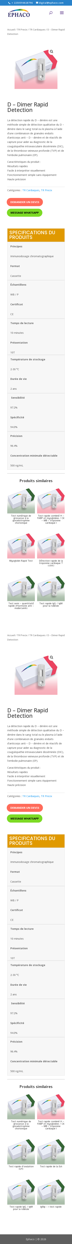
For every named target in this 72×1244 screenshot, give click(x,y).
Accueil (11, 29)
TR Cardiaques (37, 29)
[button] (51, 51)
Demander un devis (24, 202)
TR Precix (22, 29)
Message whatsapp (25, 212)
